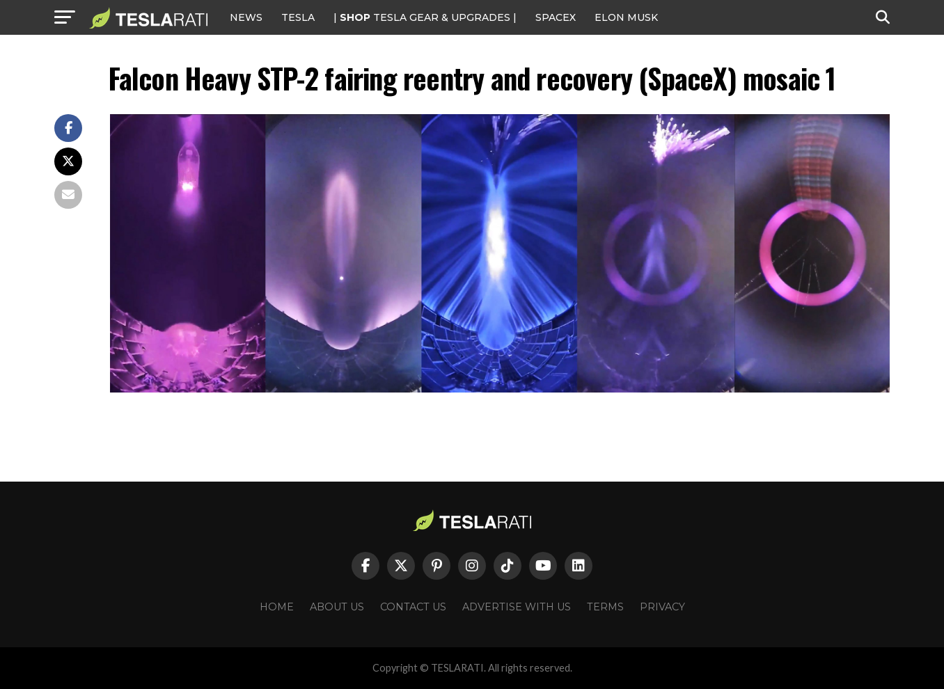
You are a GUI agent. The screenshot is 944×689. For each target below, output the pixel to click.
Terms (605, 607)
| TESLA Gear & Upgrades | (425, 17)
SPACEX (555, 17)
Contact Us (413, 607)
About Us (337, 607)
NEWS (246, 17)
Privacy (662, 607)
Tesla (298, 17)
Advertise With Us (516, 607)
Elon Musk (626, 17)
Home (277, 607)
